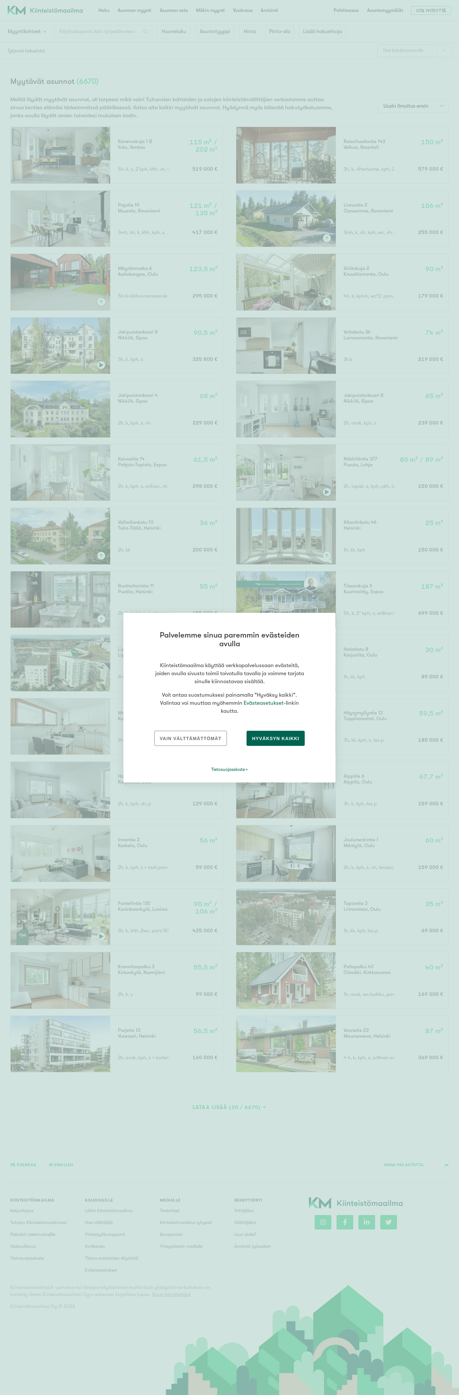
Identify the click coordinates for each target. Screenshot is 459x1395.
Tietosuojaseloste (228, 769)
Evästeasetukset (264, 703)
